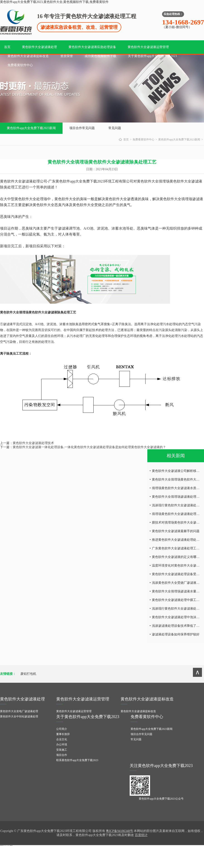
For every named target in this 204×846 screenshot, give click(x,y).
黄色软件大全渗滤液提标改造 (28, 56)
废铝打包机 (28, 673)
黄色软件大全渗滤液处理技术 (33, 443)
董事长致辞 (63, 734)
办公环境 (61, 744)
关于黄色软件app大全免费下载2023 (152, 56)
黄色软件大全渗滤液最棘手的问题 (175, 531)
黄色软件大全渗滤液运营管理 (148, 47)
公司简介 (61, 729)
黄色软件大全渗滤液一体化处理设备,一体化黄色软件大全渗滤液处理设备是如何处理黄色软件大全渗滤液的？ (89, 447)
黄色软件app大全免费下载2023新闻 (31, 128)
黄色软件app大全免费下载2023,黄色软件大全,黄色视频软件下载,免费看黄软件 (54, 2)
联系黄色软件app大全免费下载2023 (77, 760)
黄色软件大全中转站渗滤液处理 (19, 716)
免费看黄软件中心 (20, 65)
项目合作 (61, 755)
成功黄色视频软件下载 (100, 56)
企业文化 (61, 739)
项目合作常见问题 (82, 128)
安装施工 (61, 749)
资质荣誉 (66, 56)
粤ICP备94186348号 (119, 831)
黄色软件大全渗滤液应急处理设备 (92, 47)
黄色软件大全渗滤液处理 (39, 47)
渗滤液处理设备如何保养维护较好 (175, 634)
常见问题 (114, 128)
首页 (7, 47)
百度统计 (141, 835)
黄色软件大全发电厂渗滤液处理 (19, 711)
